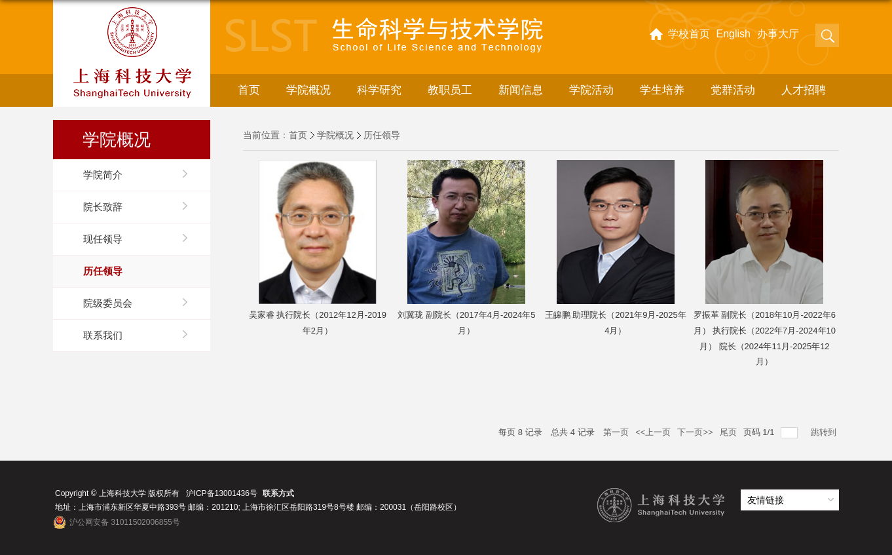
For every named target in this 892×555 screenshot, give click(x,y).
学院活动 (591, 90)
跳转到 (825, 432)
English (733, 33)
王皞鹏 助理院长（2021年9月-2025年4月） (615, 322)
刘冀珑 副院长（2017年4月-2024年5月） (466, 322)
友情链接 (765, 500)
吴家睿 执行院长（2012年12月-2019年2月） (317, 322)
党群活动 (733, 90)
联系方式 (278, 493)
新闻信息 (520, 90)
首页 (249, 90)
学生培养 (662, 90)
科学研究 (379, 90)
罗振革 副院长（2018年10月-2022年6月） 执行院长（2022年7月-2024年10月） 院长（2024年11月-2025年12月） (765, 338)
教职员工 (450, 90)
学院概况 (308, 90)
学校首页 (689, 33)
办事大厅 (778, 33)
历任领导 (381, 135)
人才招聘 (803, 90)
